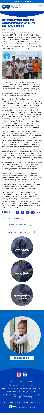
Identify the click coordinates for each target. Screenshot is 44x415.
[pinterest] (22, 213)
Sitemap (21, 381)
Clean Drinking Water (18, 225)
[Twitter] (28, 213)
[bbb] (12, 406)
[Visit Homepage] (11, 6)
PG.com (29, 381)
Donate (13, 381)
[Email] (33, 213)
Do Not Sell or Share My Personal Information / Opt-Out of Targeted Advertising (22, 396)
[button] (41, 7)
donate (22, 358)
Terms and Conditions (17, 385)
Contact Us (36, 388)
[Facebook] (17, 213)
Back (7, 212)
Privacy (30, 385)
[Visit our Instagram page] (19, 374)
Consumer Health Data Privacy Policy (16, 388)
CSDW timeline (26, 1)
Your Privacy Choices (27, 392)
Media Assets (11, 392)
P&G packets (14, 219)
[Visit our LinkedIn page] (25, 374)
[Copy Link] (38, 213)
